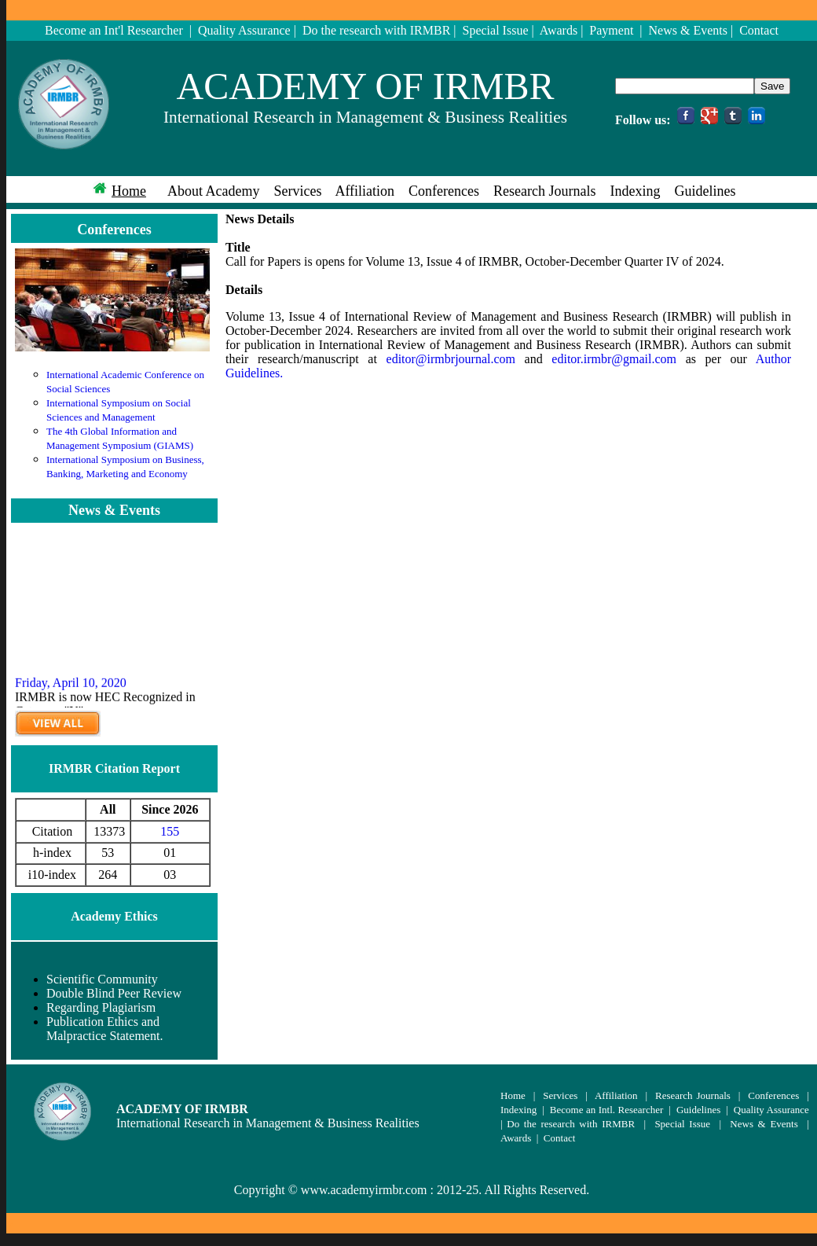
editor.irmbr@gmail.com (613, 359)
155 (169, 831)
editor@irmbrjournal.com (451, 359)
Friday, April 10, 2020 (70, 690)
